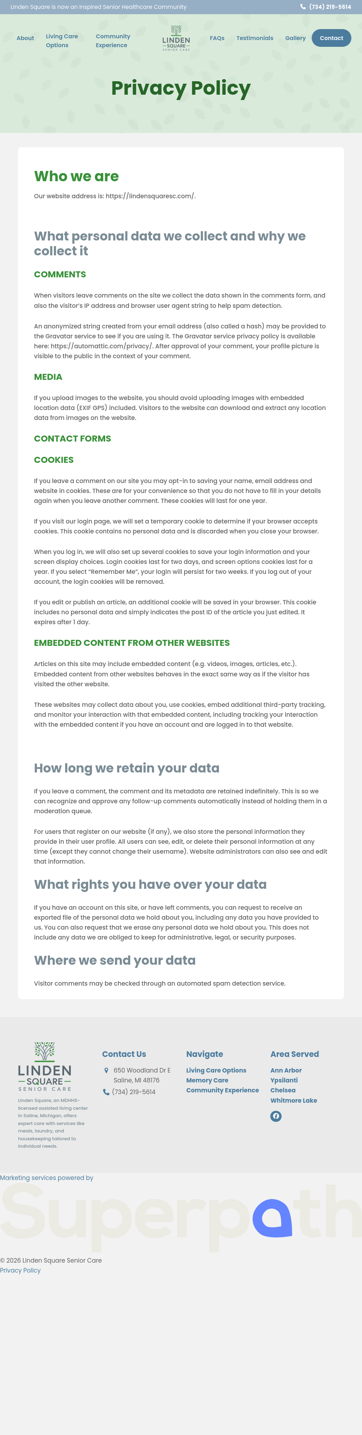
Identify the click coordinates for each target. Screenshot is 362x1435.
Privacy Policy (20, 1270)
